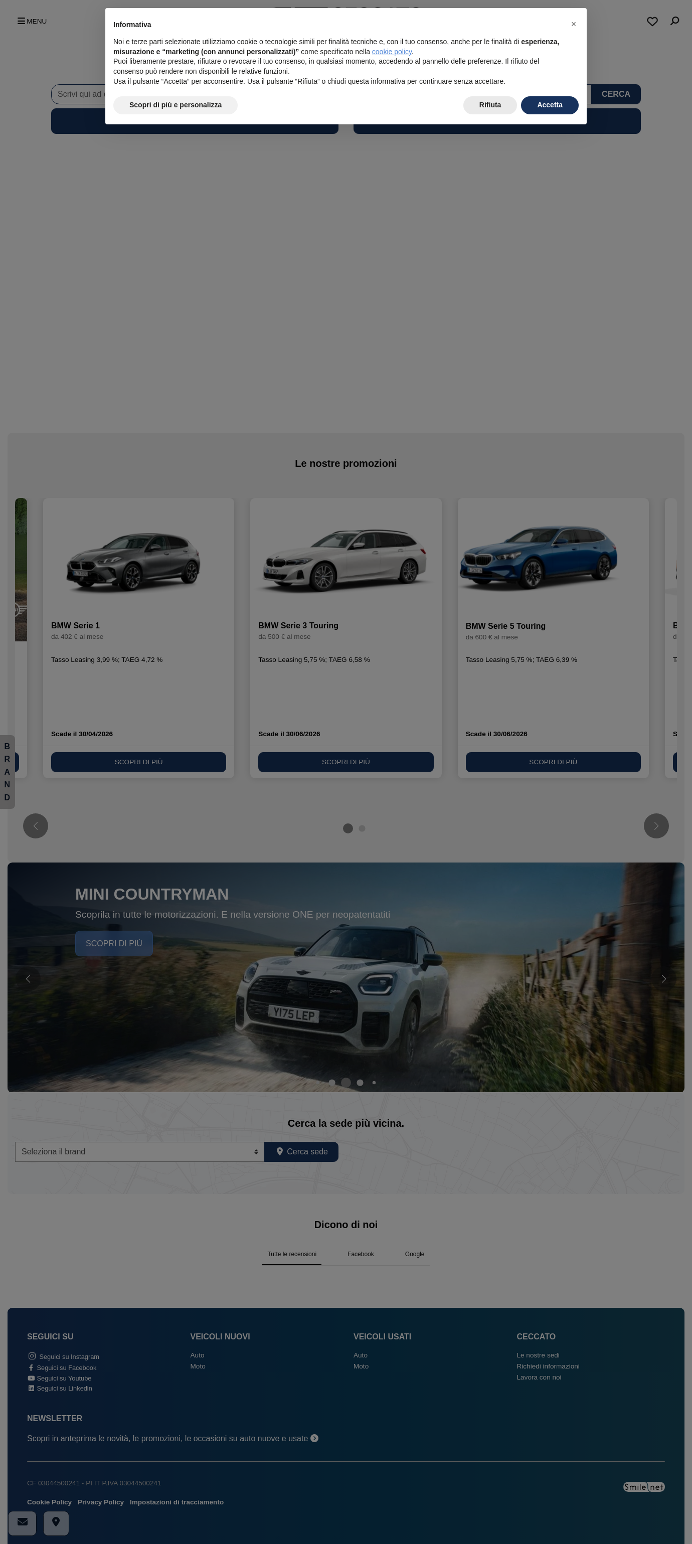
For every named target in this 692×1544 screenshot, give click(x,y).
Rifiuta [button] (490, 105)
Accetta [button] (550, 105)
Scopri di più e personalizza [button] (175, 105)
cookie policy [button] (392, 52)
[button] (574, 24)
